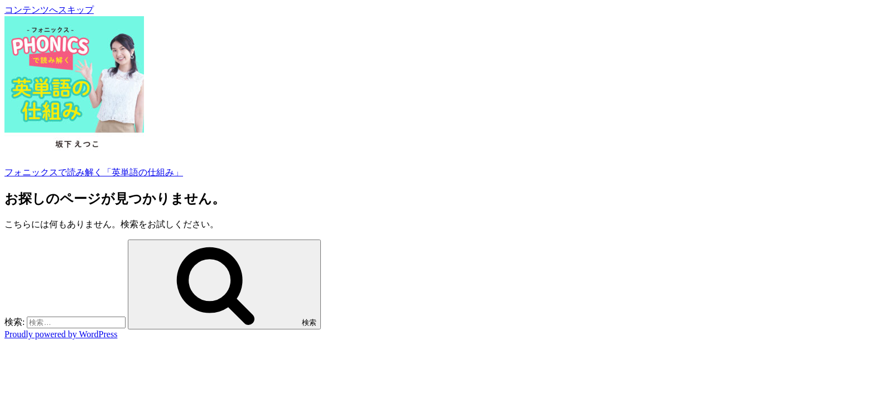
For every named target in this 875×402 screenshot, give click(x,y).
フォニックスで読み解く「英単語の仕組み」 (93, 172)
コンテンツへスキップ (49, 10)
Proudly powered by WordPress (60, 334)
